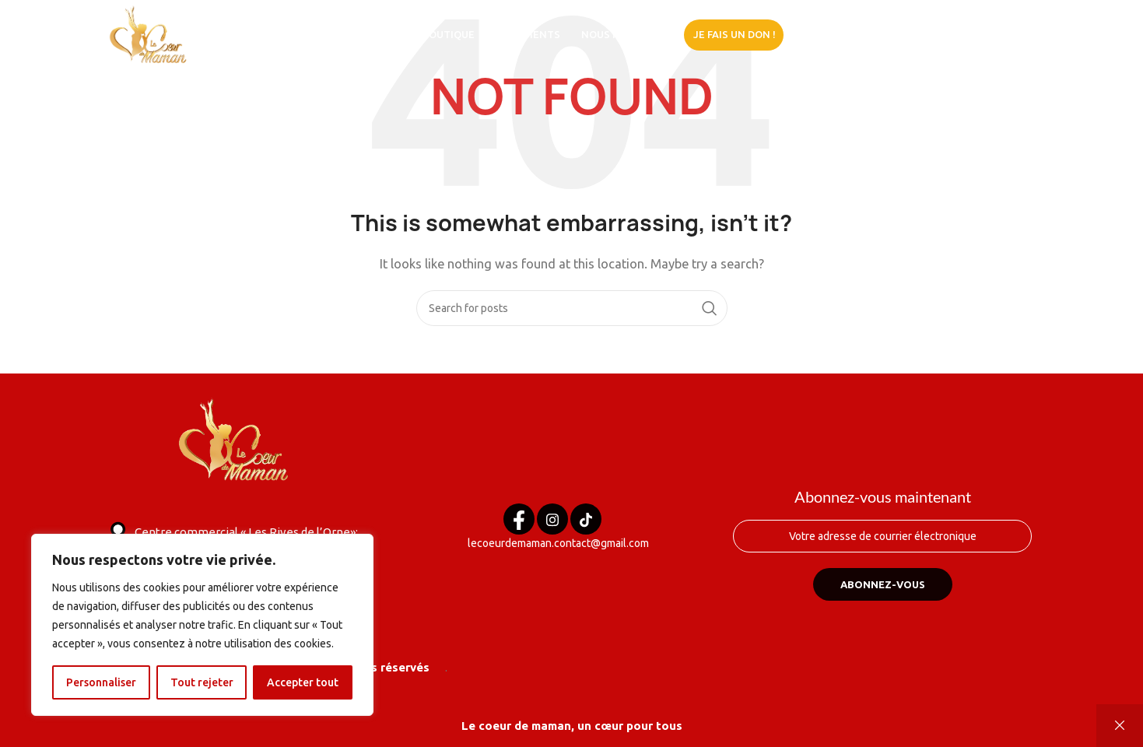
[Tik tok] (585, 519)
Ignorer (1119, 725)
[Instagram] (552, 519)
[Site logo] (149, 33)
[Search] (572, 308)
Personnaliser (101, 682)
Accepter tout (302, 682)
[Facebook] (519, 519)
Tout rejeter (201, 682)
